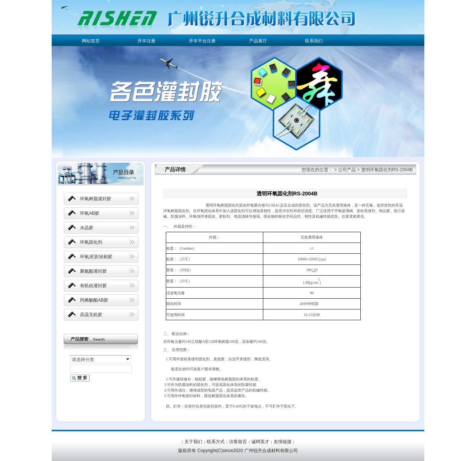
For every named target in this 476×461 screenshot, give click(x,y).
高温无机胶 (91, 314)
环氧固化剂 (91, 242)
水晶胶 (86, 227)
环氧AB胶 (89, 213)
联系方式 (216, 441)
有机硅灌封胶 (93, 285)
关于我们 (193, 441)
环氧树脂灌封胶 (95, 198)
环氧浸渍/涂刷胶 (96, 256)
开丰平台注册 (202, 40)
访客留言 (238, 441)
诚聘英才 (260, 441)
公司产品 (347, 169)
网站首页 (91, 40)
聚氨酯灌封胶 (93, 271)
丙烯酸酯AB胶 (94, 300)
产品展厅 (258, 40)
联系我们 (314, 40)
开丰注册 (146, 40)
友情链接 (283, 441)
